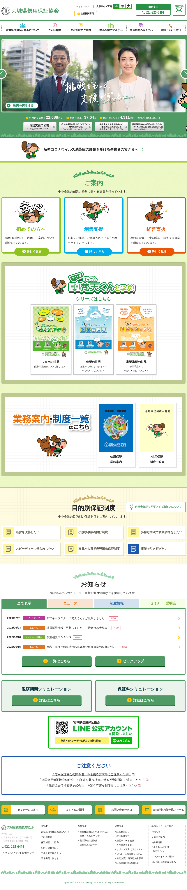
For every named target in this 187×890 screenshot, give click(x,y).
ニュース (70, 603)
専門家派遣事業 (124, 845)
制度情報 (117, 603)
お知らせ (155, 831)
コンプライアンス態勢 (162, 856)
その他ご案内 (158, 837)
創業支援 (82, 826)
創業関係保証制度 (88, 840)
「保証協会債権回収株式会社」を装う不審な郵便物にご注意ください (91, 785)
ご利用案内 (46, 837)
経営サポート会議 (125, 840)
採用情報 (157, 842)
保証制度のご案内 (50, 842)
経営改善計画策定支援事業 (130, 858)
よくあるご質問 (161, 847)
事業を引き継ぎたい (147, 549)
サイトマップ (82, 6)
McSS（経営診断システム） (130, 854)
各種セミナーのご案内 (162, 826)
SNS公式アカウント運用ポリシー (18, 853)
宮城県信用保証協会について (55, 831)
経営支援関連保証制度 (128, 863)
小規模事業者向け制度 (86, 532)
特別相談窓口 (123, 836)
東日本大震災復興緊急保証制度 (92, 549)
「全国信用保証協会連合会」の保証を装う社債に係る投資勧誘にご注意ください (91, 779)
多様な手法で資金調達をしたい (155, 532)
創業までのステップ (90, 836)
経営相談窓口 (123, 831)
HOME (44, 826)
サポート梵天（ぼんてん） (130, 849)
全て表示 (24, 603)
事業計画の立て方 (88, 845)
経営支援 (119, 826)
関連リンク (158, 851)
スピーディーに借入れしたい (28, 549)
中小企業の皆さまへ (51, 853)
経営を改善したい (21, 532)
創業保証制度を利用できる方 (94, 831)
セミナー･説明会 (163, 603)
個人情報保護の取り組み (163, 862)
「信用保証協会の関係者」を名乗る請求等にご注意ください (91, 774)
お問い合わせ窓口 (50, 847)
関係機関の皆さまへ (51, 858)
